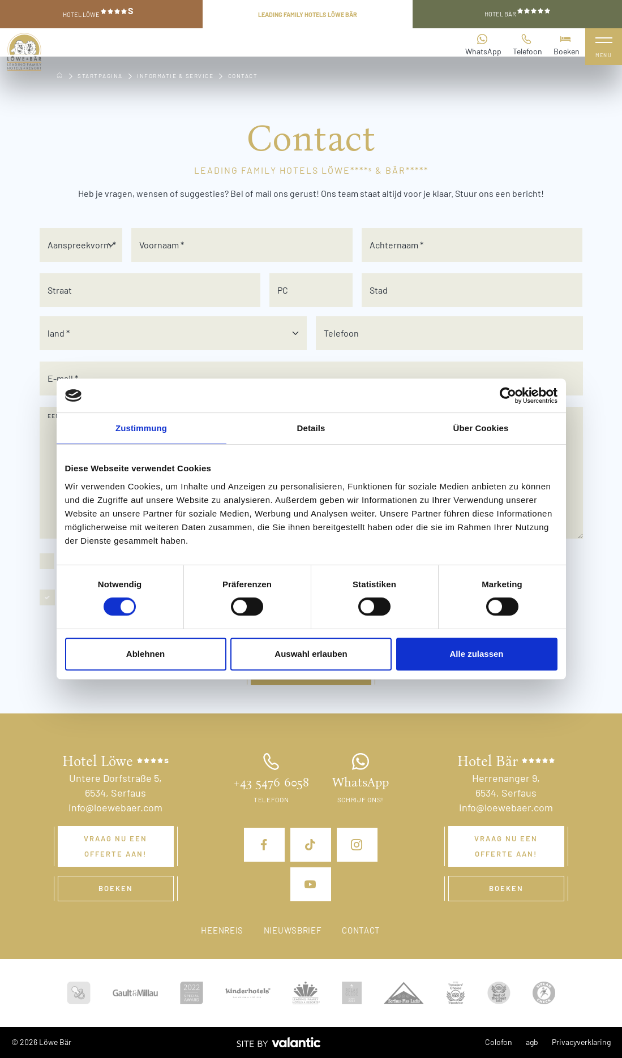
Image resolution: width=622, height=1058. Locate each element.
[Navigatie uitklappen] (603, 46)
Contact (361, 930)
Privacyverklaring (581, 1042)
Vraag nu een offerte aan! (115, 846)
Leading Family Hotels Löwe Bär (307, 14)
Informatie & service (175, 75)
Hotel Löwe (98, 12)
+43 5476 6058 (271, 782)
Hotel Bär (517, 13)
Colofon (498, 1042)
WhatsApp (483, 44)
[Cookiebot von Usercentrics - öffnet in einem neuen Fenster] (507, 395)
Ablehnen (145, 654)
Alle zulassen (476, 654)
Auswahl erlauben (310, 654)
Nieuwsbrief (293, 930)
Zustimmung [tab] (141, 428)
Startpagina (100, 75)
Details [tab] (311, 428)
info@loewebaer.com (115, 807)
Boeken (567, 44)
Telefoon (527, 44)
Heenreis (222, 930)
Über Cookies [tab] (481, 428)
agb (532, 1042)
